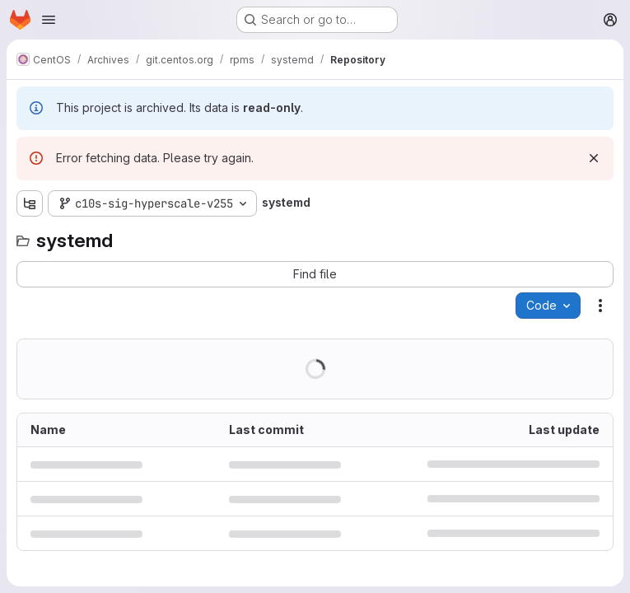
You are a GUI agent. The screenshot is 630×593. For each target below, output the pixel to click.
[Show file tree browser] (29, 203)
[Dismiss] (594, 158)
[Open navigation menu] (48, 20)
